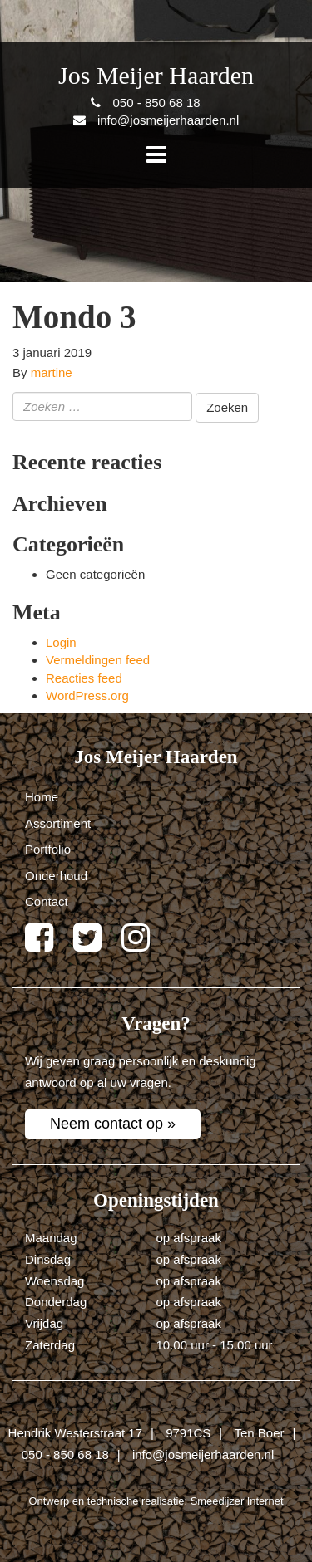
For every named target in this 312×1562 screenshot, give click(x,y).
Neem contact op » (113, 1123)
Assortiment (58, 823)
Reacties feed (84, 678)
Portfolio (48, 849)
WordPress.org (87, 695)
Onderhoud (56, 876)
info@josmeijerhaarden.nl (203, 1454)
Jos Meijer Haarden (156, 75)
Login (61, 642)
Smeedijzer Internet (237, 1501)
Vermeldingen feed (98, 660)
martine (51, 372)
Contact (46, 901)
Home (41, 797)
